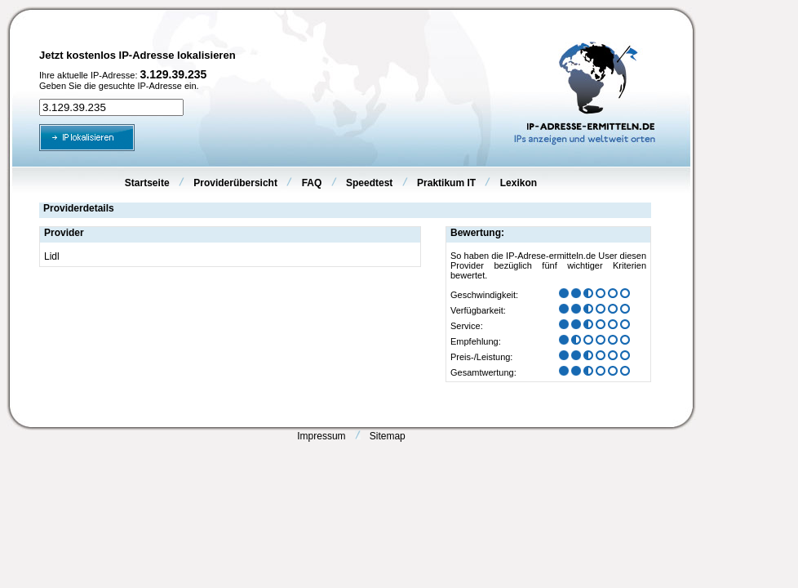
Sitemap (388, 436)
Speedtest (369, 183)
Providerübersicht (235, 183)
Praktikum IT (446, 183)
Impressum (321, 436)
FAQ (312, 183)
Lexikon (518, 183)
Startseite (147, 183)
